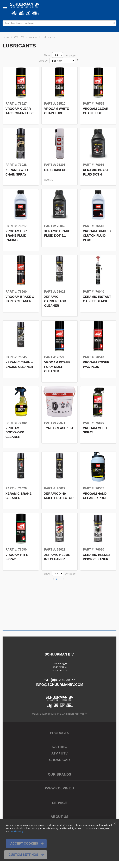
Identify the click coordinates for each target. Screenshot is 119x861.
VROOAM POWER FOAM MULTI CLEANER (57, 367)
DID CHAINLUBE (56, 170)
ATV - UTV (19, 37)
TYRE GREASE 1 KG (59, 428)
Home (6, 37)
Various (33, 37)
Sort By (43, 60)
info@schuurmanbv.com (59, 685)
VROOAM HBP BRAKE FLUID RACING (16, 235)
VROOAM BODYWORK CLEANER (14, 432)
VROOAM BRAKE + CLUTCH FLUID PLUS (97, 235)
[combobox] (59, 23)
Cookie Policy (16, 831)
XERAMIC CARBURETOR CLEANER (55, 301)
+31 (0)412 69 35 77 (59, 680)
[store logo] (24, 9)
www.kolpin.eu (59, 788)
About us (59, 817)
